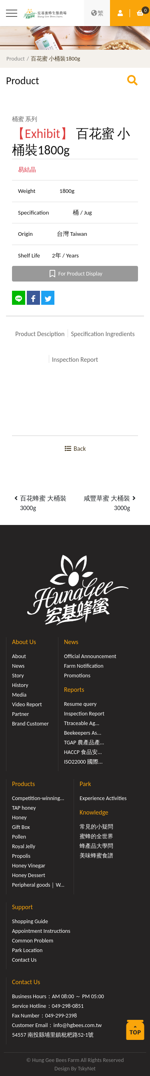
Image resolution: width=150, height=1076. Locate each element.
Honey (19, 817)
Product (15, 58)
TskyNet (87, 1068)
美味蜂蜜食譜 (96, 855)
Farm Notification (84, 666)
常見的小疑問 (96, 826)
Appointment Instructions (41, 931)
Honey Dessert (28, 875)
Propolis (21, 856)
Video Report (27, 704)
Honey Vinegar (28, 865)
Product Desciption (39, 334)
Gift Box (21, 827)
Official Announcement (90, 656)
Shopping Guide (30, 921)
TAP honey (24, 807)
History (20, 685)
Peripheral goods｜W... (38, 884)
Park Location (27, 950)
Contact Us (24, 959)
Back (75, 448)
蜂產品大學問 (96, 846)
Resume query (80, 704)
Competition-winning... (38, 798)
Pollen (19, 836)
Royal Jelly (23, 846)
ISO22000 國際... (83, 761)
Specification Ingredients (102, 334)
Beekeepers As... (82, 732)
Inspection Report (75, 359)
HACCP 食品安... (83, 752)
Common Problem (32, 940)
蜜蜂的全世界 (96, 836)
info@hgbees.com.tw (77, 1025)
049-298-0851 (68, 1006)
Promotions (77, 675)
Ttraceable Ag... (81, 723)
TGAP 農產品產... (84, 742)
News (18, 666)
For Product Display (75, 273)
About (19, 656)
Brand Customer (30, 723)
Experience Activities (103, 798)
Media (19, 694)
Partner (20, 714)
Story (18, 675)
